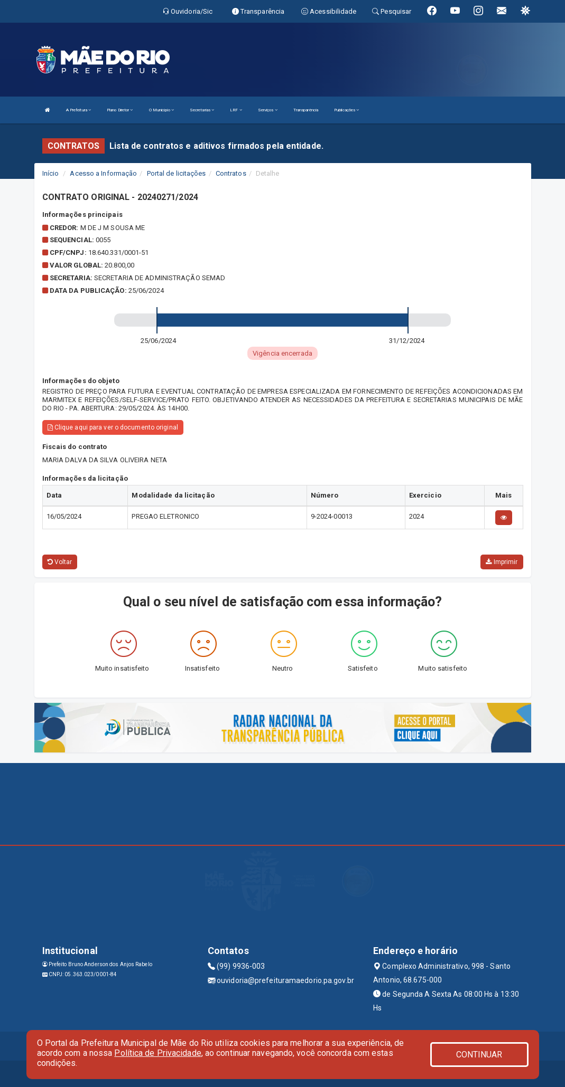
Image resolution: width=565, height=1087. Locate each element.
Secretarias (202, 110)
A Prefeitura (78, 110)
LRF (236, 110)
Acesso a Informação (103, 173)
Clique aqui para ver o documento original (113, 427)
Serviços (267, 110)
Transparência (305, 110)
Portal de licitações (176, 173)
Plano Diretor (120, 110)
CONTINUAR (479, 1055)
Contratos (231, 173)
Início (50, 173)
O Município (161, 110)
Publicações (346, 110)
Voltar (60, 562)
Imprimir (501, 562)
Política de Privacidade (157, 1053)
